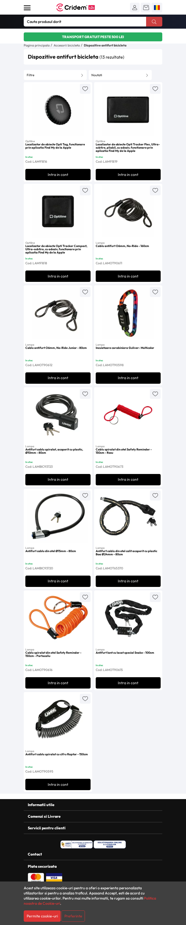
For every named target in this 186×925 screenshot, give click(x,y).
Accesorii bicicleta (67, 45)
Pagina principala (37, 45)
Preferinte (73, 916)
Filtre (30, 75)
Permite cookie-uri (42, 916)
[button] (134, 7)
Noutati (96, 75)
